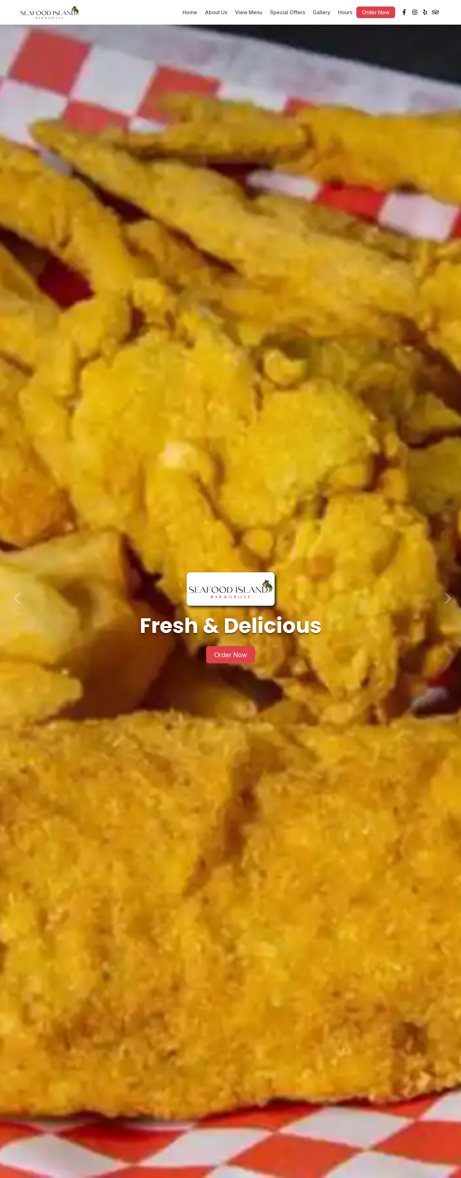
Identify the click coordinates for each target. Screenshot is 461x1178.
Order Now (375, 13)
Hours (345, 13)
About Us (216, 13)
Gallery (321, 13)
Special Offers (287, 13)
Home (190, 13)
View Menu (248, 13)
